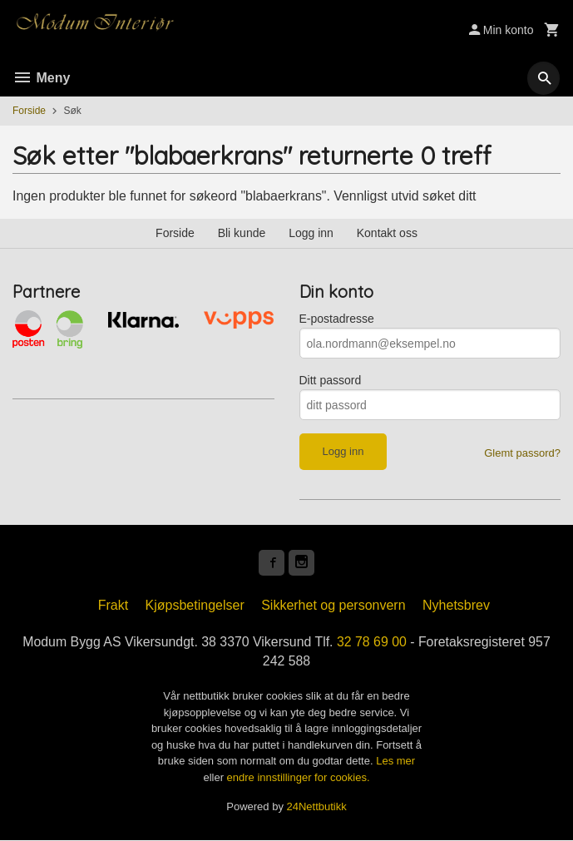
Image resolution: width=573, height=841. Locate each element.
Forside (29, 110)
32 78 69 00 (372, 643)
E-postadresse (336, 318)
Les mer (395, 762)
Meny (41, 78)
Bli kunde (242, 233)
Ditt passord (330, 380)
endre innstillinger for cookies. (298, 778)
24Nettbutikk (317, 808)
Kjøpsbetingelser (195, 606)
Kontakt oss (387, 233)
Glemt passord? (522, 453)
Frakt (113, 606)
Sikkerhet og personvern (333, 606)
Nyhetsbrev (456, 606)
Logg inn (311, 233)
